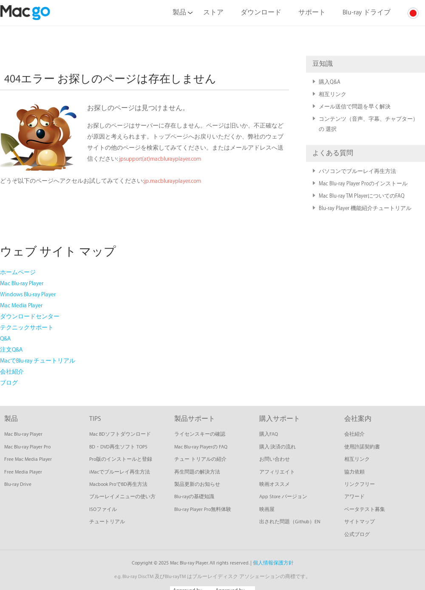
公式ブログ (357, 534)
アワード (354, 496)
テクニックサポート (27, 327)
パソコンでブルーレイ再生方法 (357, 171)
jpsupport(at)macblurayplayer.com (160, 159)
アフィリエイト (277, 472)
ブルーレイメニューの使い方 (122, 496)
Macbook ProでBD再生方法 (118, 484)
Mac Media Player (21, 305)
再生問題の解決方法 (197, 472)
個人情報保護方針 (273, 563)
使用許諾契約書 (362, 447)
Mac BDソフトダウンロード (120, 434)
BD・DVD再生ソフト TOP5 (118, 447)
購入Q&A (329, 82)
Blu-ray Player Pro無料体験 (202, 509)
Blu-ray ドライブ (367, 12)
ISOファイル (103, 509)
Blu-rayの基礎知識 (194, 496)
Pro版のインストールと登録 (120, 459)
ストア (213, 12)
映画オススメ (274, 484)
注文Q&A (11, 349)
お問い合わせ (274, 459)
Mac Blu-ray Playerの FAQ (200, 447)
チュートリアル (107, 522)
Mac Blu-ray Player (21, 283)
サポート (312, 12)
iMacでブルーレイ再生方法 (119, 472)
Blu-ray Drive (17, 484)
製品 (183, 12)
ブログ (9, 383)
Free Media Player (23, 472)
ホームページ (18, 272)
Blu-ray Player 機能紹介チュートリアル (365, 208)
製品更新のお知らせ (197, 484)
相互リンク (332, 94)
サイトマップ (359, 522)
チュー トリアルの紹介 (200, 459)
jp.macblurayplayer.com (172, 181)
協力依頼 (354, 472)
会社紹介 (12, 372)
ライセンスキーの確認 (199, 434)
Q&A (5, 338)
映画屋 (267, 509)
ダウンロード (261, 12)
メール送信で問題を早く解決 (358, 107)
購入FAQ (268, 434)
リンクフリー (359, 484)
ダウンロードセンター (30, 316)
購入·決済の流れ (277, 447)
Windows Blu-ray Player (28, 294)
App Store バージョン (283, 496)
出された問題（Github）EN (289, 522)
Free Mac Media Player (28, 459)
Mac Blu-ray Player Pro (27, 447)
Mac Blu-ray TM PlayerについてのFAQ (362, 196)
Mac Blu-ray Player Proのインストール (363, 184)
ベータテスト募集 (364, 509)
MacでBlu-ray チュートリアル (37, 360)
